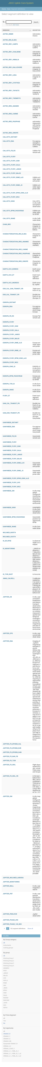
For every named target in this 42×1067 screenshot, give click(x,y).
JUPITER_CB (7, 597)
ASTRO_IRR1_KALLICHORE (12, 67)
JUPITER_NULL (8, 886)
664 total (16, 25)
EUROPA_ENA (7, 306)
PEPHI (5, 1007)
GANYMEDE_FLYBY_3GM (11, 446)
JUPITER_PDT (8, 894)
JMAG (5, 988)
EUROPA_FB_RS (8, 316)
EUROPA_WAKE (8, 390)
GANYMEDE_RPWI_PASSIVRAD (14, 517)
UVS (4, 978)
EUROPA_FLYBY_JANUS (11, 334)
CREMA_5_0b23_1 (9, 1048)
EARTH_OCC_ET (8, 275)
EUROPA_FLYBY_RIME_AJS (12, 343)
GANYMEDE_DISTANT (10, 422)
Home (4, 9)
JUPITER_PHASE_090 (10, 920)
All (4, 943)
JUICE (5, 1003)
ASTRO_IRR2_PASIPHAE (11, 121)
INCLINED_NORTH (9, 532)
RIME (5, 983)
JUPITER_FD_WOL (9, 765)
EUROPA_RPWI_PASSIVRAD (12, 376)
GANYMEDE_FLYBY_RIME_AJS (13, 463)
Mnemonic (6, 30)
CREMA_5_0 (7, 1046)
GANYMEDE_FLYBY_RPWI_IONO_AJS (16, 478)
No (4, 1023)
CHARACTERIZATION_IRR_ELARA (14, 234)
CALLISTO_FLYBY (9, 156)
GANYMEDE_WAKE (9, 526)
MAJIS (5, 975)
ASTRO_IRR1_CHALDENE (12, 52)
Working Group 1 (8, 958)
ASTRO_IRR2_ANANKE (11, 106)
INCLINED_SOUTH (9, 537)
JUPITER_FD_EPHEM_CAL (12, 744)
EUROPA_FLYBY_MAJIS (11, 338)
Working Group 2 (8, 961)
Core (8, 9)
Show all (30, 928)
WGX (5, 970)
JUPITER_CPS (8, 633)
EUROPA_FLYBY (8, 322)
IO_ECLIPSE (7, 541)
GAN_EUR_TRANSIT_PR (11, 413)
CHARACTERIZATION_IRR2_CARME (15, 249)
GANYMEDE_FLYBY (9, 442)
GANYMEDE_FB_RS (9, 436)
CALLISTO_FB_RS (9, 151)
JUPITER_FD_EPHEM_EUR (12, 748)
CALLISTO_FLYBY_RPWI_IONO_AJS (15, 193)
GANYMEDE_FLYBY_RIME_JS (13, 470)
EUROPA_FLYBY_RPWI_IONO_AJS (15, 358)
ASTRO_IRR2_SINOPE (10, 133)
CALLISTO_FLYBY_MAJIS (12, 173)
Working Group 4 (8, 965)
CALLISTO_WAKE (9, 218)
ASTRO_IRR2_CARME (10, 114)
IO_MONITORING (9, 548)
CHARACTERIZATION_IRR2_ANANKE (16, 242)
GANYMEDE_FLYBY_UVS (11, 482)
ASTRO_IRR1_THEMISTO (12, 98)
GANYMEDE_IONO (9, 507)
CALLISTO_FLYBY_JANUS (12, 169)
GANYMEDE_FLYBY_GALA (12, 450)
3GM (4, 993)
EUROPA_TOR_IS (9, 384)
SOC (4, 1005)
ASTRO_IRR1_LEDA (9, 75)
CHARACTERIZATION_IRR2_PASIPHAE (16, 253)
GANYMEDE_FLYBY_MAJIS (12, 459)
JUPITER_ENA (8, 641)
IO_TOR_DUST (8, 574)
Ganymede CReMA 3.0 (10, 1043)
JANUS (5, 973)
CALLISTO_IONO (9, 201)
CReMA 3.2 (6, 1039)
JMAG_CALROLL (9, 578)
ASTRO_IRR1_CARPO (10, 44)
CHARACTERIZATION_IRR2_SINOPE (15, 261)
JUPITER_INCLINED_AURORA (13, 878)
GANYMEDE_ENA (9, 426)
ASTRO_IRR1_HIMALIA (11, 59)
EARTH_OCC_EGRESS (10, 269)
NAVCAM (6, 1000)
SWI (4, 985)
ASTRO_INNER (8, 34)
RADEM (5, 998)
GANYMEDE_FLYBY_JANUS (12, 454)
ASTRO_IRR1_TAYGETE (11, 90)
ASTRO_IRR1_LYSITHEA (11, 83)
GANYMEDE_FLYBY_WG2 (11, 487)
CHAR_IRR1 (7, 224)
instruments (7, 945)
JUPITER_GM (7, 796)
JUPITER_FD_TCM (9, 760)
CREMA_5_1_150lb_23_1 (11, 1051)
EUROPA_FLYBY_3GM (10, 326)
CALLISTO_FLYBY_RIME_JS (12, 185)
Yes (4, 1021)
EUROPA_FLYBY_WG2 (10, 362)
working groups (8, 948)
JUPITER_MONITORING (11, 882)
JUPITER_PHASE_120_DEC (12, 924)
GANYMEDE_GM (8, 491)
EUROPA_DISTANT (9, 302)
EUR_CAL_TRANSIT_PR (11, 294)
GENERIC (6, 968)
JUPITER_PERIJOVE (10, 914)
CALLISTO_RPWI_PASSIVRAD (13, 211)
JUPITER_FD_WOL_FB (10, 776)
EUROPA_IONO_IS (9, 366)
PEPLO (5, 980)
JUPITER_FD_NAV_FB (10, 756)
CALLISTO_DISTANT (10, 137)
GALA (5, 995)
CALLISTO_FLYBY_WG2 (11, 197)
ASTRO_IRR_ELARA (10, 40)
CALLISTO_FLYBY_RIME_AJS (13, 177)
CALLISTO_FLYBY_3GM (11, 161)
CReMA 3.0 (6, 1034)
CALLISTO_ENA (8, 141)
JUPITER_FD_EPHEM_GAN (12, 752)
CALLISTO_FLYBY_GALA (11, 165)
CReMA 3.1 (6, 1036)
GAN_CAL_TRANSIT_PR (11, 403)
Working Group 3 (8, 963)
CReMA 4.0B (7, 1041)
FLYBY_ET (6, 396)
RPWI (5, 990)
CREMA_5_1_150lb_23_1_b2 (12, 1056)
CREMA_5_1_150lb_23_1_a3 (12, 1053)
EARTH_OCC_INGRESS (11, 283)
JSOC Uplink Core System (21, 3)
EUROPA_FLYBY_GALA (11, 330)
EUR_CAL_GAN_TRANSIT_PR (13, 289)
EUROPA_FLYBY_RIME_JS (12, 350)
